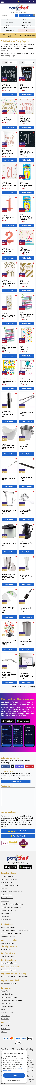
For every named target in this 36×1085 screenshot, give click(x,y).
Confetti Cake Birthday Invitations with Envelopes (26, 250)
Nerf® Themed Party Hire (9, 879)
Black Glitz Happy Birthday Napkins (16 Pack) (9, 87)
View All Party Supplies (8, 943)
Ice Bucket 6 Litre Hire (9, 543)
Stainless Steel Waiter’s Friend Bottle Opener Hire (9, 674)
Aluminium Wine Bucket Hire (25, 445)
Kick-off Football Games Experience (12, 904)
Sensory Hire (5, 916)
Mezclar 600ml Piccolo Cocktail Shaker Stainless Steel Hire (9, 576)
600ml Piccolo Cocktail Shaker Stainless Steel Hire (8, 413)
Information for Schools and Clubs (11, 1000)
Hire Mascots (9, 22)
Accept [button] (14, 1075)
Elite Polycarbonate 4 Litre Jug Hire (9, 510)
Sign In (32, 1)
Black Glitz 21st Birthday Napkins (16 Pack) (26, 152)
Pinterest (29, 766)
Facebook (5, 766)
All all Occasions (6, 949)
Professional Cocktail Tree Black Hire (9, 641)
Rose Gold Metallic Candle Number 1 (8, 218)
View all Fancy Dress (7, 956)
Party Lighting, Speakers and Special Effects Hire (15, 930)
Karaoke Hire (5, 901)
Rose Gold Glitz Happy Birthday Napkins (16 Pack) (25, 120)
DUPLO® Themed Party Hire (9, 885)
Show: (22, 62)
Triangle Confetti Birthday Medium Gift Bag (26, 381)
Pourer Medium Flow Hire (26, 608)
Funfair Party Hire (6, 895)
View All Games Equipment (9, 963)
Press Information (6, 1003)
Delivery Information (7, 1006)
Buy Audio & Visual (9, 30)
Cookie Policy (5, 1019)
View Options (9, 421)
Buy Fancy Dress (10, 25)
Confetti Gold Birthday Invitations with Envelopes (8, 283)
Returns (3, 1010)
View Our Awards (18, 836)
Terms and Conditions (7, 1013)
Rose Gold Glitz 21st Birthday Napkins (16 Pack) (9, 185)
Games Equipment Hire (8, 927)
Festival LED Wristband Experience (11, 892)
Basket (29, 15)
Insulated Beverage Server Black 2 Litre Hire (26, 543)
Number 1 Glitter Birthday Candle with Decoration (26, 185)
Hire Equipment (26, 19)
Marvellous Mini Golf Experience (11, 907)
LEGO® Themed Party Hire (9, 876)
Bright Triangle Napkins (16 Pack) (8, 120)
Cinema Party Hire (6, 882)
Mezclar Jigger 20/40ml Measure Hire (27, 576)
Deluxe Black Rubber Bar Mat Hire (26, 478)
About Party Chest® (7, 994)
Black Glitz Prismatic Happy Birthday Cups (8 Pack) (26, 87)
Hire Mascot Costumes (8, 936)
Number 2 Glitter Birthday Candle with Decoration (26, 218)
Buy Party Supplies (26, 22)
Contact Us (4, 991)
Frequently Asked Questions (9, 997)
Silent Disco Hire (6, 919)
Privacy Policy (5, 1016)
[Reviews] (20, 1)
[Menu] (2, 1)
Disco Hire (4, 888)
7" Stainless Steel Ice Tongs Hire (26, 412)
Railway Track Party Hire (8, 910)
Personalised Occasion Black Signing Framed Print (26, 675)
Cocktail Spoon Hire (8, 478)
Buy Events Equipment (9, 27)
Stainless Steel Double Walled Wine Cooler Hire (27, 641)
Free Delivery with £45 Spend (9, 35)
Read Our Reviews (18, 831)
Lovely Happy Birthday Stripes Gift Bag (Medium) (9, 348)
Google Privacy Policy (9, 1068)
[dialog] (14, 1066)
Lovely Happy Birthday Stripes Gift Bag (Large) (27, 316)
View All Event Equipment (8, 970)
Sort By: (5, 62)
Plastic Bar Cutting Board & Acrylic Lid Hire (8, 608)
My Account (5, 1026)
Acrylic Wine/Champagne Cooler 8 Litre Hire (8, 445)
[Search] (16, 15)
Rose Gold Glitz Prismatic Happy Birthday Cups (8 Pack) (7, 153)
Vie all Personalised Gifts (8, 983)
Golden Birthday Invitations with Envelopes (25, 283)
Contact (27, 1)
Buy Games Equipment (26, 25)
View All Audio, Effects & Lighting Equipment (14, 977)
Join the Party (16, 781)
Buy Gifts (26, 27)
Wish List (4, 1032)
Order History (5, 1029)
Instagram (19, 766)
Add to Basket (9, 95)
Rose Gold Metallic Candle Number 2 (8, 250)
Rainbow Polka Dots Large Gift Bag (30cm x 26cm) (9, 381)
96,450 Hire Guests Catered (27, 35)
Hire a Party (10, 19)
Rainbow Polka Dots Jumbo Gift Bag (26, 348)
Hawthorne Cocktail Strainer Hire (26, 510)
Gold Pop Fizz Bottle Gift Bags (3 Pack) (8, 316)
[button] (14, 1080)
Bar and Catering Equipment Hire (11, 933)
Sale (26, 30)
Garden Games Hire (7, 898)
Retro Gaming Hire (6, 913)
